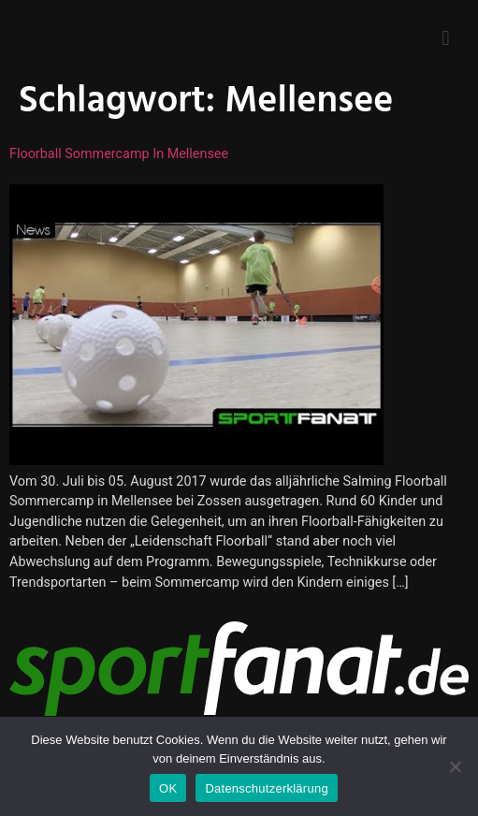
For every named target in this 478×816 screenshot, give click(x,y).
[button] (446, 37)
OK (168, 788)
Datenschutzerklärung (266, 788)
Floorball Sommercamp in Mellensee (118, 154)
